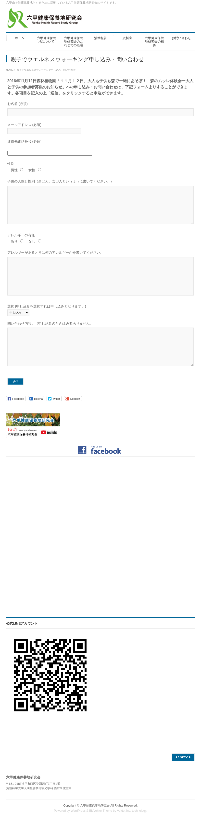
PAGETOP (183, 757)
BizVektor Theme (100, 811)
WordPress (78, 811)
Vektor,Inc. (124, 811)
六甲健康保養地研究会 (95, 806)
